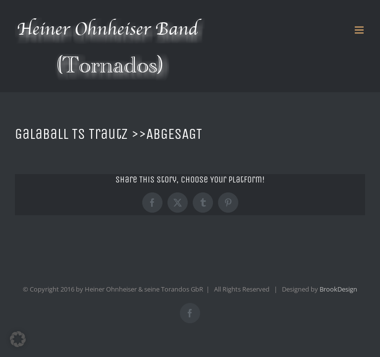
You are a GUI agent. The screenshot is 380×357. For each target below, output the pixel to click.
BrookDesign (338, 289)
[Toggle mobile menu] (360, 30)
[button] (18, 339)
